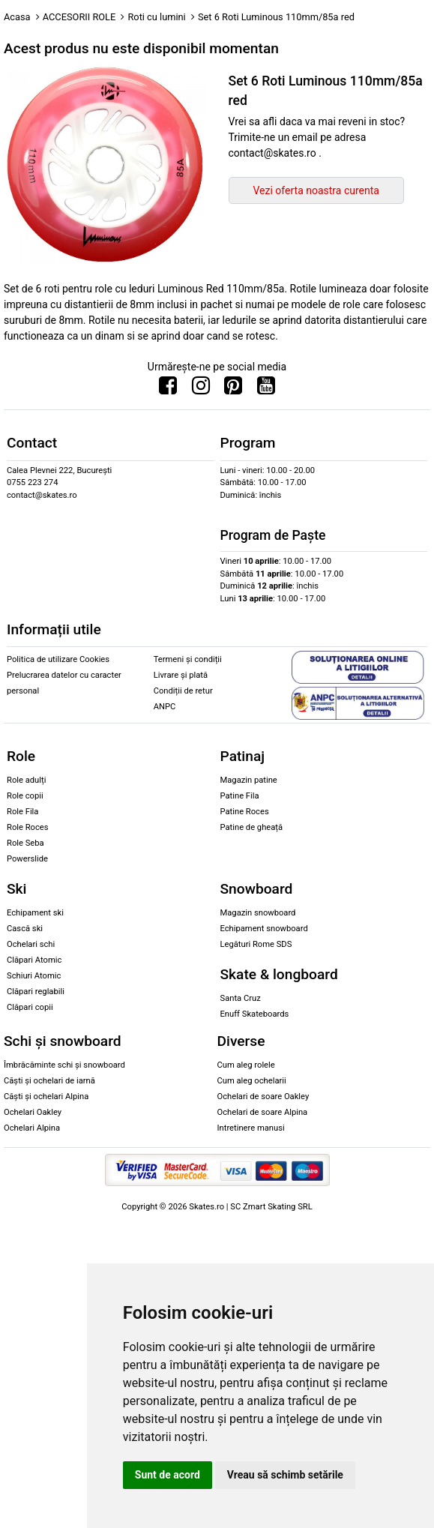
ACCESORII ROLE (79, 16)
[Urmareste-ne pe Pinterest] (233, 389)
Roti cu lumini (156, 16)
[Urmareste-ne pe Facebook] (168, 389)
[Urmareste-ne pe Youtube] (266, 389)
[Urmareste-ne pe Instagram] (201, 389)
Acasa (17, 16)
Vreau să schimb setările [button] (285, 1475)
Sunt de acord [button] (167, 1475)
